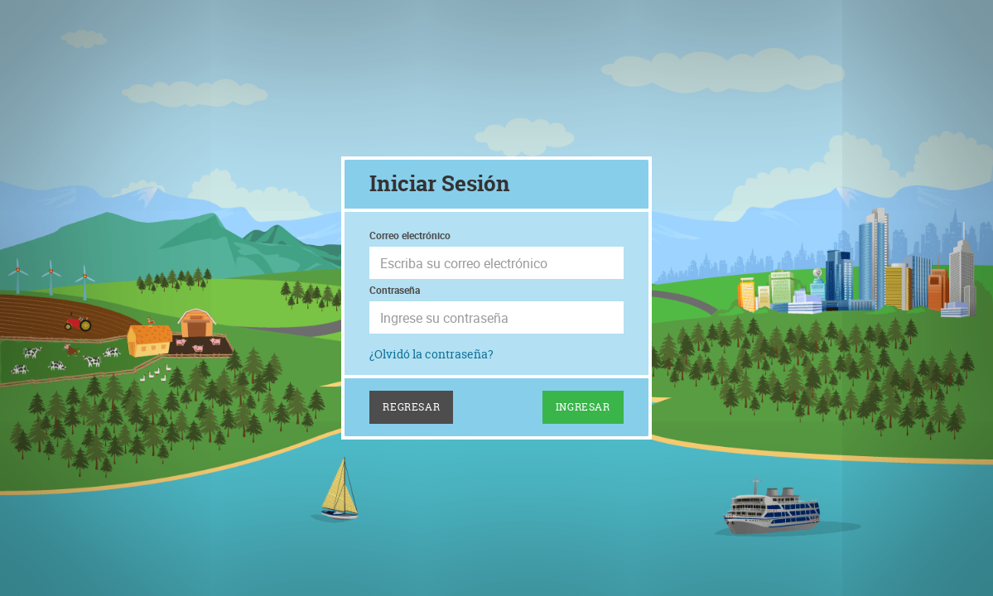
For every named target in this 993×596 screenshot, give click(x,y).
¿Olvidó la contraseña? (431, 354)
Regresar (411, 407)
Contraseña (394, 289)
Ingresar (583, 407)
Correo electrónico (410, 235)
